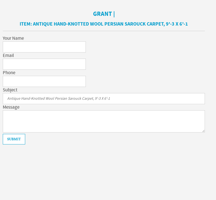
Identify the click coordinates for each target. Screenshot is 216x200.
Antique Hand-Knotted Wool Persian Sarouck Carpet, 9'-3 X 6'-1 (110, 24)
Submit (14, 139)
